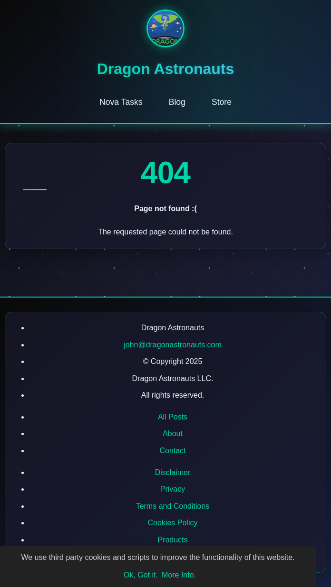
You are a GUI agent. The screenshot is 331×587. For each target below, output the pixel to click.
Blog (177, 102)
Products (172, 540)
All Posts (172, 417)
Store (222, 102)
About (173, 433)
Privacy (172, 489)
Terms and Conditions (173, 506)
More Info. (179, 575)
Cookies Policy (173, 523)
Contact (172, 451)
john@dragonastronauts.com (173, 345)
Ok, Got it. (141, 575)
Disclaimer (173, 472)
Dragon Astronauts (165, 68)
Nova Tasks (121, 102)
